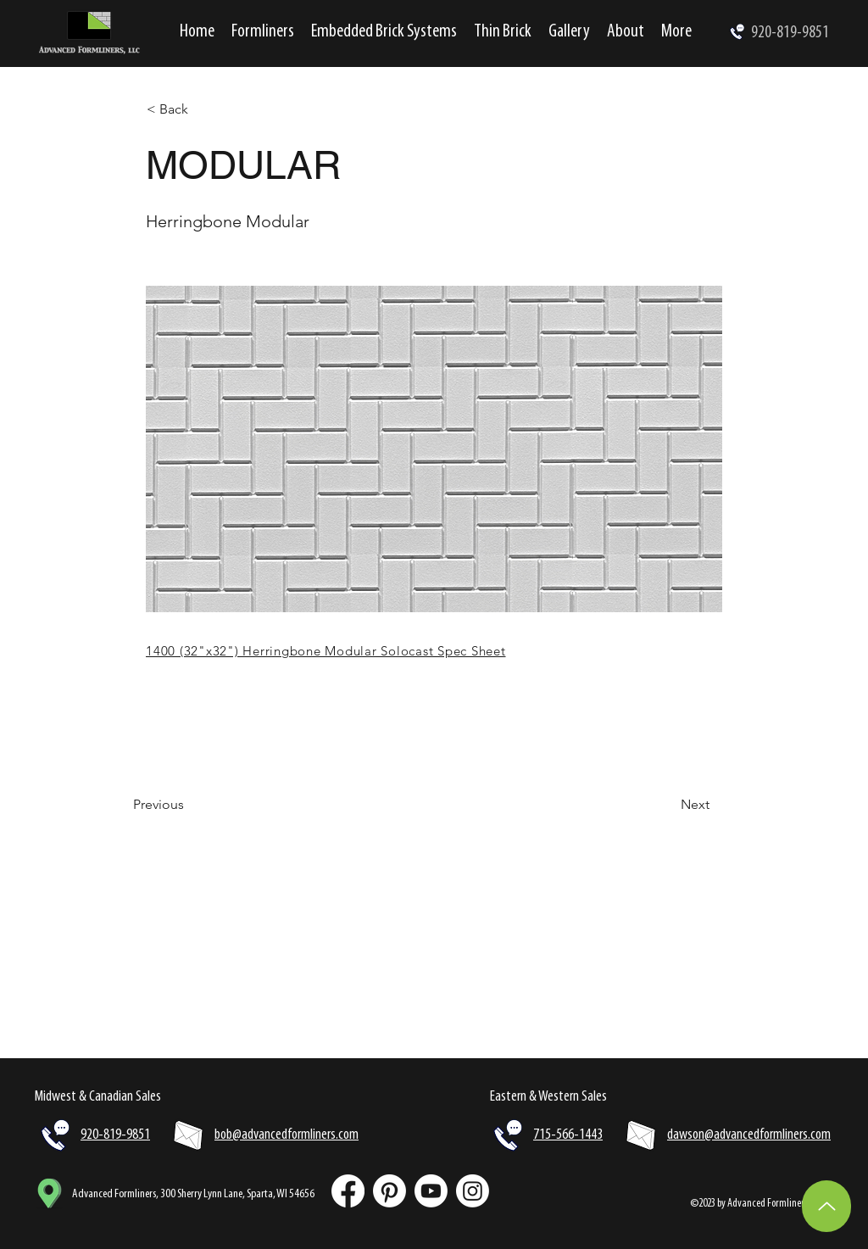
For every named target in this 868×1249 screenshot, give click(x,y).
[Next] (667, 805)
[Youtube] (431, 1190)
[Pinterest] (389, 1190)
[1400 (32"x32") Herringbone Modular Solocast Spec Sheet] (426, 650)
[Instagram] (472, 1190)
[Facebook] (347, 1190)
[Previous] (189, 805)
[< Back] (203, 109)
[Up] (826, 1206)
